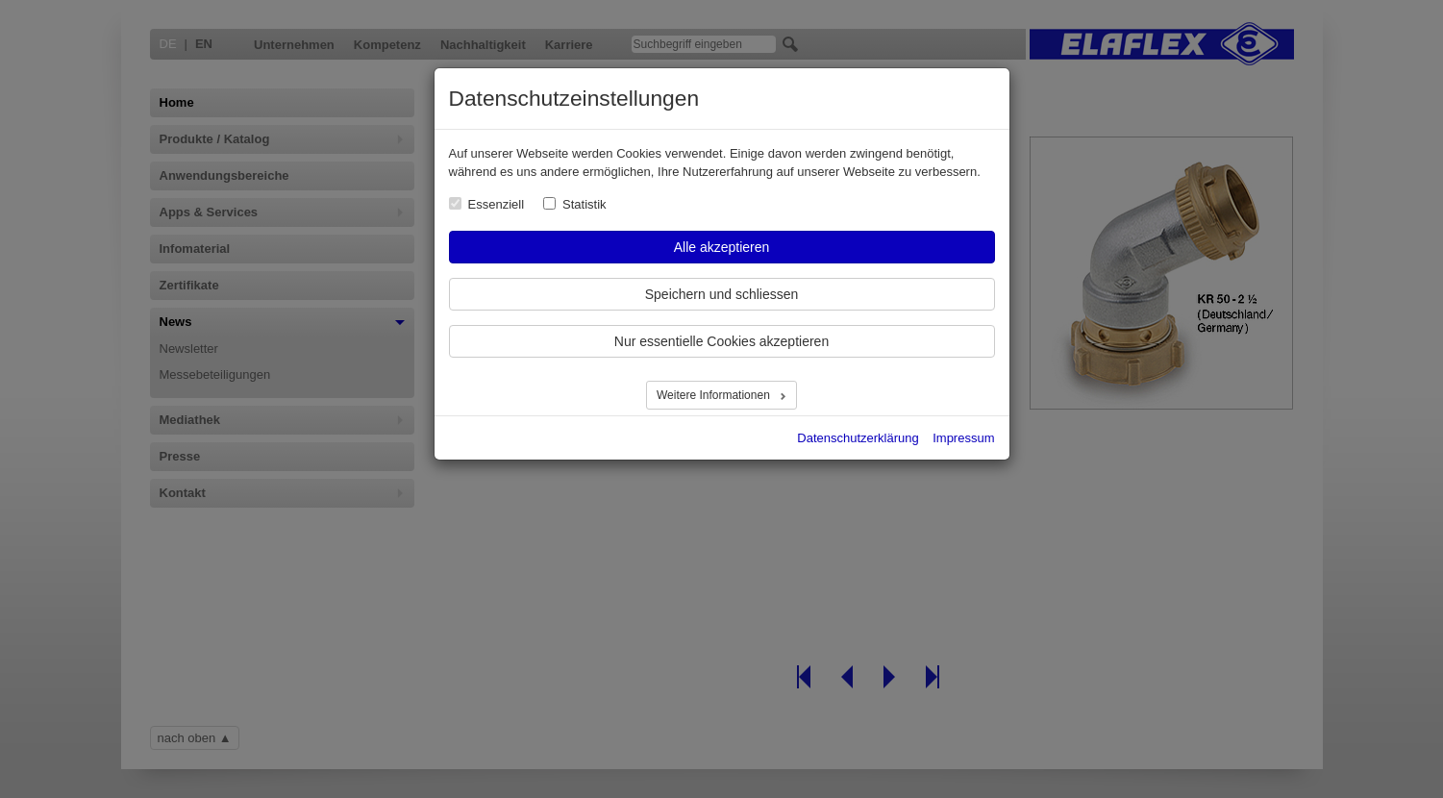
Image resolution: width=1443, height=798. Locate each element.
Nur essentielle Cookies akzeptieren (721, 341)
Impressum (963, 438)
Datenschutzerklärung (857, 438)
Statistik (584, 204)
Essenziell (496, 204)
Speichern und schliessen (722, 294)
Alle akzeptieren (722, 247)
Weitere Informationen (715, 395)
